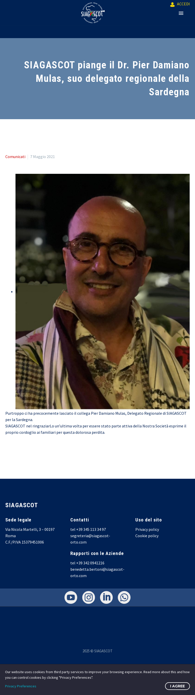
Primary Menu (181, 13)
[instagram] (88, 597)
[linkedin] (106, 597)
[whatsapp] (124, 597)
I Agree (177, 686)
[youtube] (70, 597)
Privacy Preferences (20, 686)
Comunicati (15, 156)
